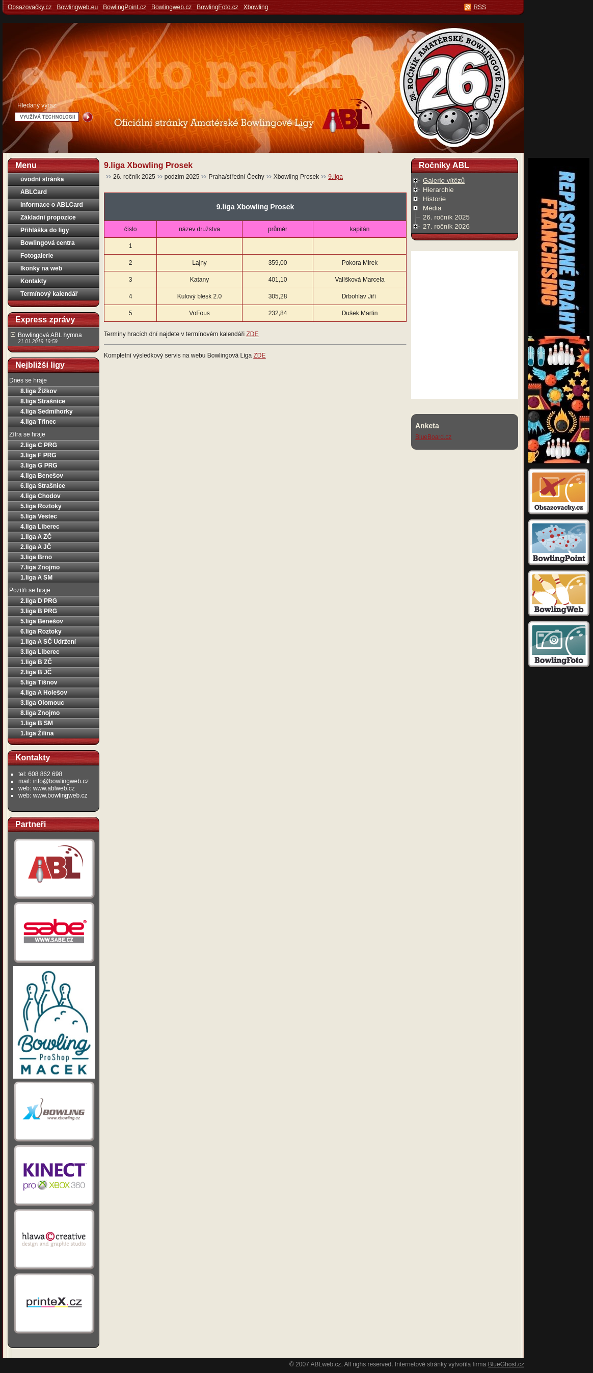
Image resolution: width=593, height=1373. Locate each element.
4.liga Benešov (41, 475)
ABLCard (33, 192)
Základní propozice (48, 217)
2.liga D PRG (38, 601)
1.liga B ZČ (36, 662)
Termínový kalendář (49, 293)
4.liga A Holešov (43, 692)
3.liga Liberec (40, 651)
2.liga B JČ (35, 672)
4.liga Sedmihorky (46, 411)
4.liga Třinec (38, 421)
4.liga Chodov (40, 496)
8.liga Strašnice (42, 401)
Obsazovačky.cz (29, 7)
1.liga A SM (36, 577)
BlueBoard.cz (433, 437)
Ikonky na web (41, 268)
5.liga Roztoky (41, 506)
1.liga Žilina (36, 733)
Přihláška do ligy (44, 230)
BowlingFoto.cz (217, 7)
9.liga (335, 176)
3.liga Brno (36, 557)
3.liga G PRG (39, 465)
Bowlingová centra (47, 242)
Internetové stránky (421, 1364)
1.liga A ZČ (35, 536)
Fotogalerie (36, 255)
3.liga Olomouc (42, 702)
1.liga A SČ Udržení (48, 641)
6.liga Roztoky (41, 631)
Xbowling (256, 7)
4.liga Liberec (40, 526)
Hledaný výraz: (37, 105)
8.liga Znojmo (40, 713)
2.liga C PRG (38, 445)
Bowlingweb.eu (77, 7)
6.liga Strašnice (42, 485)
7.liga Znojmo (40, 567)
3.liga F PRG (38, 455)
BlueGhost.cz (506, 1364)
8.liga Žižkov (38, 391)
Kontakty (33, 281)
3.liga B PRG (38, 611)
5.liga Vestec (38, 516)
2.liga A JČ (35, 547)
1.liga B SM (36, 723)
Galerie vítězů (444, 180)
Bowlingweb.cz (171, 7)
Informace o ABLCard (51, 204)
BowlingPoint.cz (124, 7)
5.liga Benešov (41, 621)
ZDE (252, 334)
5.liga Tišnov (38, 682)
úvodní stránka (42, 179)
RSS (479, 7)
